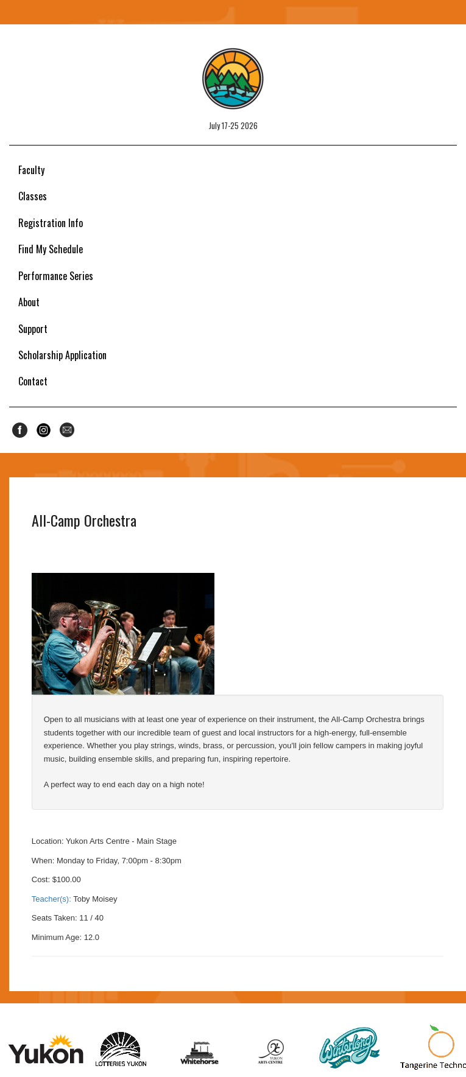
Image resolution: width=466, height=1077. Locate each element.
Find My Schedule (50, 249)
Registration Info (50, 223)
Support (33, 328)
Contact (33, 381)
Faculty (31, 170)
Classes (32, 196)
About (29, 302)
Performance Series (55, 275)
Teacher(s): (51, 898)
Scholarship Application (62, 355)
